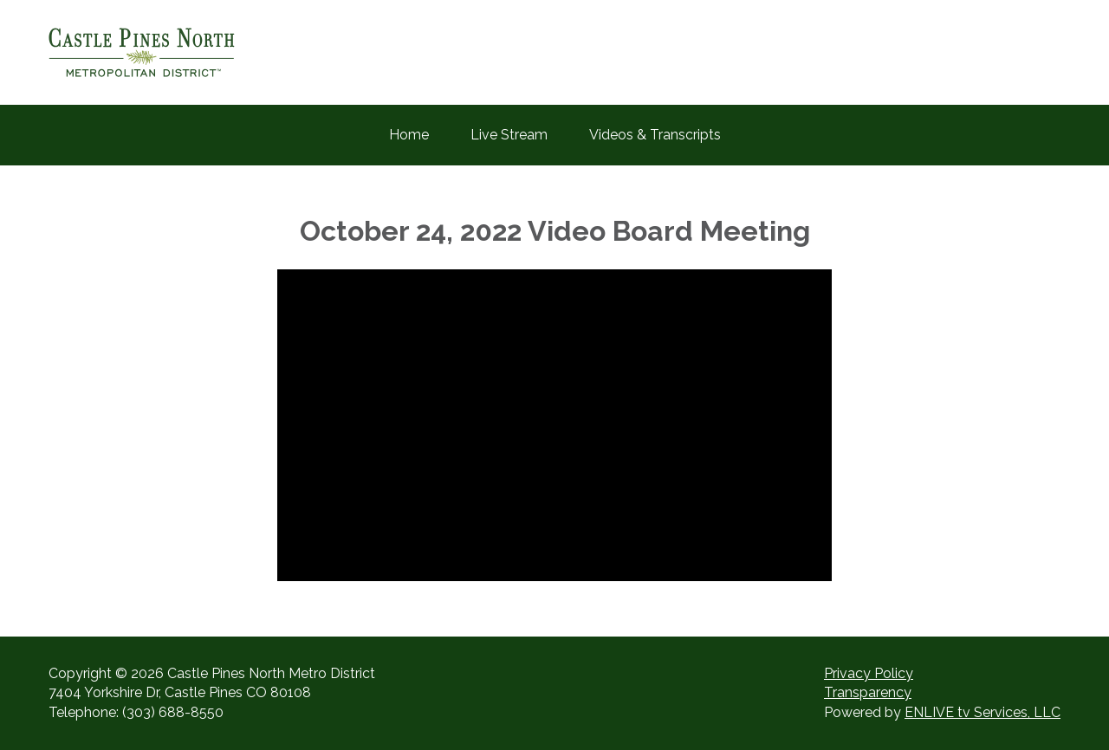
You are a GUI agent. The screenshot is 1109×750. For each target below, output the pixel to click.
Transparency (867, 692)
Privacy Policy (868, 673)
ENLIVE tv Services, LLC (982, 712)
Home (409, 134)
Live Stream (509, 134)
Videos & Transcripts (655, 134)
